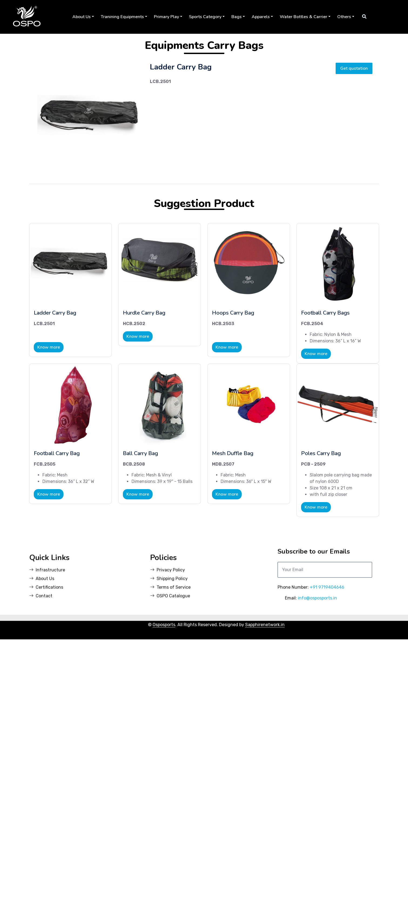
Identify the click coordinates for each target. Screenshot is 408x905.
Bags (236, 17)
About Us (81, 17)
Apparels (261, 17)
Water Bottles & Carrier (303, 17)
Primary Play (166, 17)
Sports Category (205, 17)
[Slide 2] (89, 164)
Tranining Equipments (122, 17)
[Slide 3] (99, 164)
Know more (48, 348)
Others (344, 17)
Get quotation (354, 69)
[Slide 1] (80, 164)
